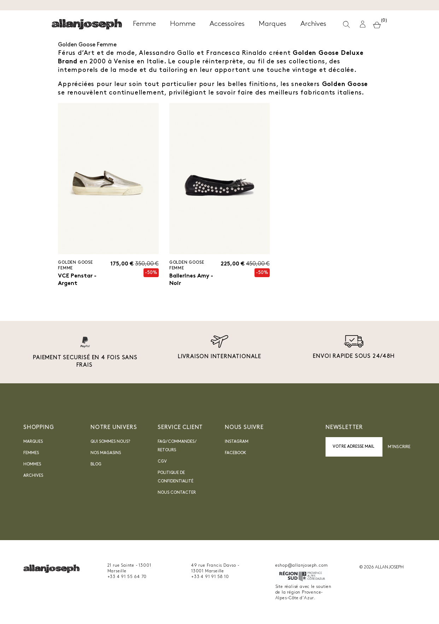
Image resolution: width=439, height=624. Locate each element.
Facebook (235, 453)
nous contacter (177, 493)
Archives (33, 476)
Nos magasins (105, 453)
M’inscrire (399, 447)
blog (95, 465)
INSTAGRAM (236, 442)
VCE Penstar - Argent (77, 279)
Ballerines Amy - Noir (191, 279)
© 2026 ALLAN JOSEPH (381, 568)
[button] (363, 24)
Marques (33, 442)
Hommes (32, 465)
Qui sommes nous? (110, 442)
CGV (162, 462)
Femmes (31, 453)
